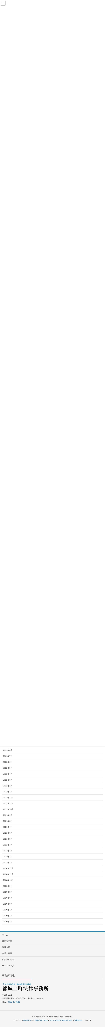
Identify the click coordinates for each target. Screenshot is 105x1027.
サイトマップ (8, 966)
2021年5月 (7, 839)
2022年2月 (7, 786)
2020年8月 (7, 892)
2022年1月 (7, 792)
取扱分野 (6, 947)
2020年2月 (7, 921)
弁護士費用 (7, 953)
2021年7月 (7, 827)
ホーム (5, 935)
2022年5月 (7, 768)
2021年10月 (8, 809)
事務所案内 (7, 941)
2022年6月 (7, 762)
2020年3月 (7, 916)
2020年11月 (8, 874)
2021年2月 (7, 856)
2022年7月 (7, 756)
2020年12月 (8, 868)
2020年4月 (7, 910)
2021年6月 (7, 833)
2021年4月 (7, 845)
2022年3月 (7, 780)
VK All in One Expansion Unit (61, 1020)
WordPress (27, 1020)
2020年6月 (7, 898)
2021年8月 (7, 821)
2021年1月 (7, 862)
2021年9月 (7, 815)
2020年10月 (8, 880)
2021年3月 (7, 851)
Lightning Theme (41, 1020)
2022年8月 (7, 750)
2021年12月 (8, 797)
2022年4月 (7, 774)
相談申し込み (8, 959)
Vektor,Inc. (78, 1020)
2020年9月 (7, 886)
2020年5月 (7, 904)
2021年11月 (8, 803)
